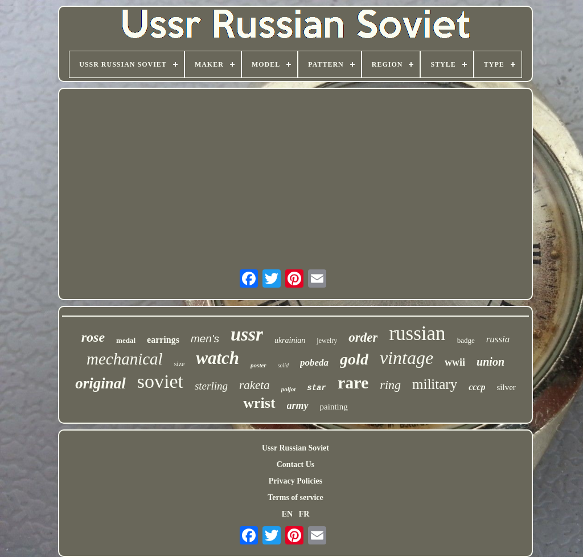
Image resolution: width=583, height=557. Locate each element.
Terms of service (295, 497)
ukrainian (289, 340)
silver (505, 387)
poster (258, 365)
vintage (406, 357)
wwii (455, 362)
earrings (163, 340)
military (434, 384)
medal (126, 340)
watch (217, 358)
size (179, 364)
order (362, 337)
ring (390, 385)
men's (205, 339)
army (298, 405)
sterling (211, 386)
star (316, 387)
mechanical (125, 359)
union (490, 361)
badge (466, 340)
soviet (160, 381)
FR (304, 514)
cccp (477, 387)
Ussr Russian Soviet (295, 448)
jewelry (327, 341)
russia (498, 339)
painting (334, 406)
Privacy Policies (295, 481)
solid (283, 365)
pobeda (314, 362)
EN (287, 514)
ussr (247, 334)
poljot (288, 389)
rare (353, 382)
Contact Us (296, 464)
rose (93, 337)
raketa (254, 385)
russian (417, 333)
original (100, 383)
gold (354, 359)
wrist (259, 403)
